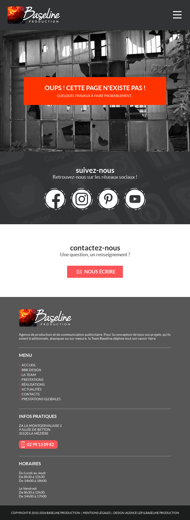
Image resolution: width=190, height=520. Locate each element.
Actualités (31, 389)
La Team (29, 375)
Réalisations (33, 384)
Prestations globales (41, 399)
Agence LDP (134, 512)
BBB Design (31, 370)
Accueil (29, 365)
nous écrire (99, 271)
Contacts (31, 394)
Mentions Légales (97, 512)
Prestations (32, 380)
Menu (177, 14)
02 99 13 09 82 (40, 444)
